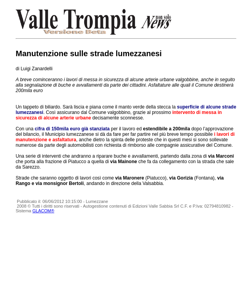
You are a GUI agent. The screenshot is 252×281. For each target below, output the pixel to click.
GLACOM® (43, 210)
